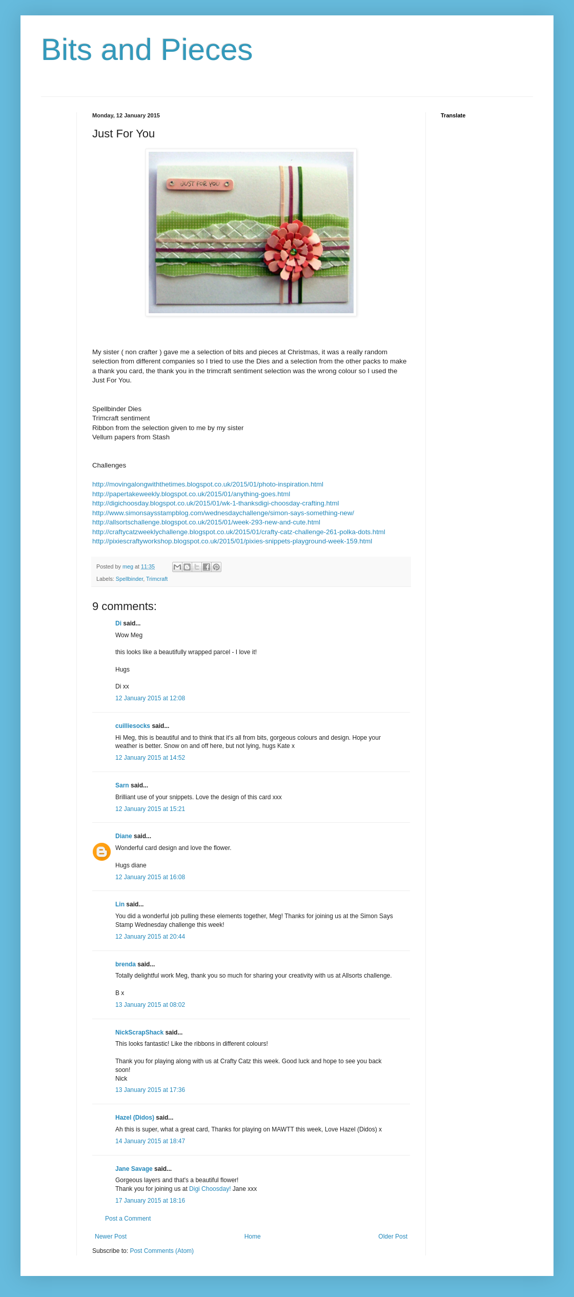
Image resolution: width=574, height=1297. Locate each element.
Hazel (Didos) (134, 1117)
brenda (125, 964)
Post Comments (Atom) (162, 1250)
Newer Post (111, 1236)
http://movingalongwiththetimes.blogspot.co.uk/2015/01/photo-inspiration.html (207, 484)
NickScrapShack (139, 1032)
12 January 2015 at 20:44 (150, 936)
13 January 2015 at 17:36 (150, 1089)
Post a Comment (128, 1218)
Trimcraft (157, 579)
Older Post (392, 1236)
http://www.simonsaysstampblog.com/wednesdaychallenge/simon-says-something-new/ (223, 513)
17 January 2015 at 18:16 (150, 1200)
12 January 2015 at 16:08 (150, 877)
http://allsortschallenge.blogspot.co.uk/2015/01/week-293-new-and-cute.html (206, 522)
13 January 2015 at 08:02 (150, 1004)
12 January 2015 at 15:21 (150, 809)
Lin (120, 904)
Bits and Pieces (147, 49)
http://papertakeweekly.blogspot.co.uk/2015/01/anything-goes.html (191, 494)
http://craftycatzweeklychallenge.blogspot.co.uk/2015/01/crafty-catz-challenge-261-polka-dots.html (238, 532)
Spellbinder (129, 579)
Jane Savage (134, 1168)
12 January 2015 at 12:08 (150, 698)
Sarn (122, 785)
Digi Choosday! (210, 1188)
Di (118, 623)
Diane (123, 836)
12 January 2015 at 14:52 (150, 757)
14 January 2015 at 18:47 (150, 1141)
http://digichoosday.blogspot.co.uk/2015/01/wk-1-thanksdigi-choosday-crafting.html (215, 503)
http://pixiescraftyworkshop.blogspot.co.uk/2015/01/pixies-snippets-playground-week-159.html (232, 541)
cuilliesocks (132, 725)
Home (252, 1236)
